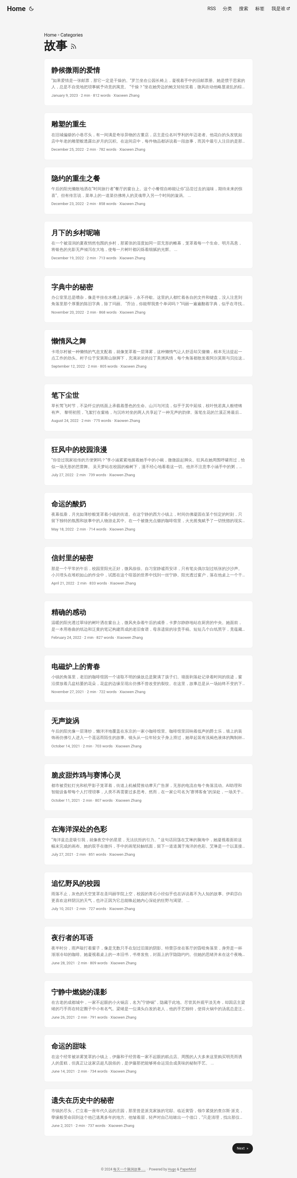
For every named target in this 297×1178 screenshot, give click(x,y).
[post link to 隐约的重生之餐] (148, 190)
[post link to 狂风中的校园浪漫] (148, 461)
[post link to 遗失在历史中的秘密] (148, 1112)
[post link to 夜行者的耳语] (148, 950)
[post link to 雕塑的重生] (148, 136)
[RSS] (73, 46)
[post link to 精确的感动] (148, 624)
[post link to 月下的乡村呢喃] (148, 245)
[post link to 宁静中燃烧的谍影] (148, 1004)
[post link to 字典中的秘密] (148, 299)
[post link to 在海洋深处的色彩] (148, 841)
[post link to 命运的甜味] (148, 1058)
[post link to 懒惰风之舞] (148, 353)
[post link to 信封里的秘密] (148, 570)
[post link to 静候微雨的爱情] (148, 82)
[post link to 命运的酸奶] (148, 516)
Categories (72, 35)
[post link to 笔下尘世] (148, 407)
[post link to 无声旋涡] (148, 733)
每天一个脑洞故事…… (129, 1169)
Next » (242, 1148)
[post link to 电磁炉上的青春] (148, 678)
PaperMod (188, 1169)
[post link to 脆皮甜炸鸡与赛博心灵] (148, 787)
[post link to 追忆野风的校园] (148, 895)
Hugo (172, 1169)
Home (16, 9)
